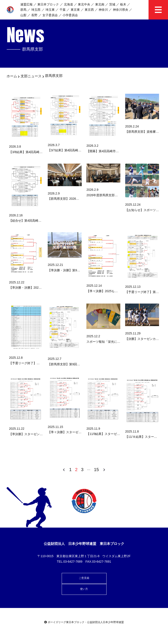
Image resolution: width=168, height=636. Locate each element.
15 (96, 469)
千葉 (63, 9)
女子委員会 (50, 15)
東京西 (89, 9)
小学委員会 (70, 15)
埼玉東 (50, 9)
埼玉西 (35, 9)
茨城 (112, 4)
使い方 (84, 588)
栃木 (123, 4)
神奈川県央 (120, 9)
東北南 (99, 4)
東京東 (75, 9)
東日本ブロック (48, 4)
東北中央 (84, 4)
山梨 (23, 15)
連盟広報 (26, 4)
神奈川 (103, 9)
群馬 (23, 9)
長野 (34, 15)
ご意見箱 (84, 577)
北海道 (68, 4)
